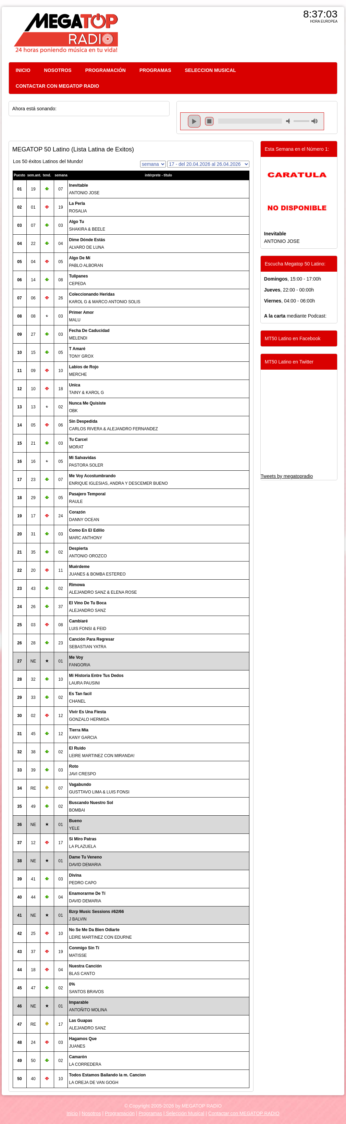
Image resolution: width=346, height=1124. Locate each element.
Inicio (72, 1113)
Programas (150, 1113)
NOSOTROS (58, 70)
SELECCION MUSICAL (210, 70)
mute (289, 121)
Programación (120, 1113)
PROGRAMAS (155, 70)
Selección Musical (185, 1113)
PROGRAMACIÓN (105, 70)
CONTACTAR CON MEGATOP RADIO (57, 86)
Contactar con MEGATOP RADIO (244, 1113)
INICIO (23, 70)
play (194, 121)
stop (209, 121)
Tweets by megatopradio (287, 476)
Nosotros (91, 1113)
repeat (250, 127)
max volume (314, 121)
